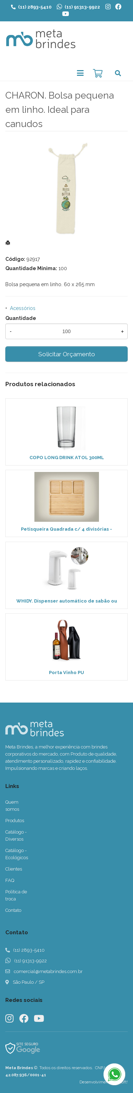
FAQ (9, 880)
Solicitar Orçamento (66, 354)
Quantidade (20, 318)
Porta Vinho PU (66, 672)
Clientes (13, 869)
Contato (13, 910)
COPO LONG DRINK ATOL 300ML (66, 457)
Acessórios (22, 308)
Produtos (14, 820)
